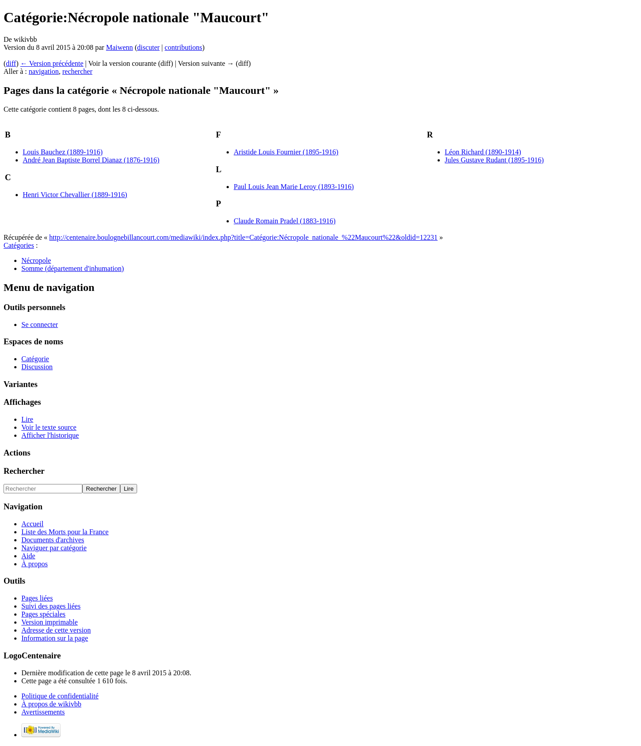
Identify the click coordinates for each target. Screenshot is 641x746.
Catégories (19, 245)
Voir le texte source (49, 427)
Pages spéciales (43, 614)
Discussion (37, 367)
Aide (28, 556)
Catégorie (35, 359)
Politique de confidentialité (59, 696)
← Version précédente (51, 63)
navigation (43, 71)
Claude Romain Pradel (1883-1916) (285, 221)
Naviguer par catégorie (54, 548)
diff (11, 63)
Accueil (32, 524)
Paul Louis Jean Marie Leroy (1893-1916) (294, 186)
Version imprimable (49, 622)
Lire (27, 419)
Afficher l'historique (50, 435)
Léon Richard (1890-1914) (483, 152)
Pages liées (37, 598)
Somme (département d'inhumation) (72, 268)
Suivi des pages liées (51, 606)
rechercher (77, 71)
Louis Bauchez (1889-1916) (63, 152)
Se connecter (39, 324)
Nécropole (36, 260)
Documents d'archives (52, 540)
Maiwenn (119, 47)
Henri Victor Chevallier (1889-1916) (75, 194)
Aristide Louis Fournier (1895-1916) (286, 152)
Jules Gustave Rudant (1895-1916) (494, 160)
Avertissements (43, 712)
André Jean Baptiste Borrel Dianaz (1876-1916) (91, 160)
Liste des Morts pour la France (65, 532)
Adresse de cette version (56, 630)
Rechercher (24, 471)
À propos (34, 564)
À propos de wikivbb (51, 704)
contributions (183, 47)
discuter (148, 47)
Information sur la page (54, 638)
